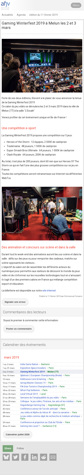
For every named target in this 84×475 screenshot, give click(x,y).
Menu (76, 5)
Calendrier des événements (24, 345)
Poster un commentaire (19, 328)
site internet (49, 290)
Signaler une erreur (15, 302)
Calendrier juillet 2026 (17, 434)
